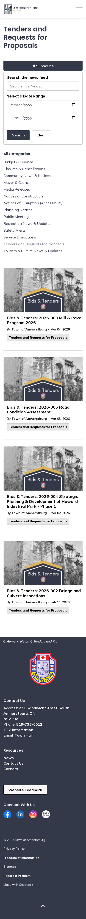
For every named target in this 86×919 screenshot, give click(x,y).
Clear (41, 135)
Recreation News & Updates (27, 223)
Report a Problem (17, 876)
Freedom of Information (21, 858)
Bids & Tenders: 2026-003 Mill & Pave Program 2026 (44, 320)
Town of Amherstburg (29, 329)
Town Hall (23, 735)
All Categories (16, 153)
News (8, 757)
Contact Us (13, 763)
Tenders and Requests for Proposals (38, 337)
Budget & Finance (18, 162)
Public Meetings (17, 216)
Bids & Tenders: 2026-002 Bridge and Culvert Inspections (44, 593)
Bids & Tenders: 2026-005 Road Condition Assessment (38, 410)
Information (22, 729)
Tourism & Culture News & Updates (32, 250)
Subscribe (43, 65)
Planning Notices (18, 209)
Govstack (26, 884)
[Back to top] (43, 906)
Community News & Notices (27, 175)
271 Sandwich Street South (44, 708)
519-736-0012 (29, 724)
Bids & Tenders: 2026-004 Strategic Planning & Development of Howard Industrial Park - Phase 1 (42, 501)
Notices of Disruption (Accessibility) (33, 203)
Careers (10, 768)
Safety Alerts (14, 230)
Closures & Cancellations (24, 168)
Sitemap (10, 866)
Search (18, 135)
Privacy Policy (14, 848)
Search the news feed (27, 77)
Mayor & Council (17, 182)
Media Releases (16, 189)
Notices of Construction (23, 196)
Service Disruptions (19, 237)
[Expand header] (79, 9)
